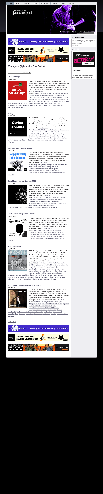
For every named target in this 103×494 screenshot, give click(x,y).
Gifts (50, 93)
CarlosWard (11, 107)
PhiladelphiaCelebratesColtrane (38, 169)
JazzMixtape (30, 103)
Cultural (60, 271)
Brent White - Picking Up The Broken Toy (24, 285)
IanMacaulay (46, 314)
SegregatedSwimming (61, 265)
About (18, 3)
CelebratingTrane (53, 169)
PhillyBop (32, 97)
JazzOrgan (61, 95)
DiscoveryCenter (29, 207)
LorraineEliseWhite (62, 314)
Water (31, 273)
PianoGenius (33, 138)
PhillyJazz (36, 93)
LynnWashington (57, 273)
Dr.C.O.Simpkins (58, 236)
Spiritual (46, 271)
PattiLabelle (32, 306)
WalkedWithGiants (40, 97)
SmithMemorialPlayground (42, 207)
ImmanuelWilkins (52, 234)
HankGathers (33, 134)
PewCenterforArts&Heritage (23, 279)
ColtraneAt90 (63, 164)
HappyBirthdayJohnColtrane (50, 164)
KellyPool (32, 267)
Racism (41, 271)
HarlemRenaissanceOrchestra (38, 308)
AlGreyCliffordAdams (35, 304)
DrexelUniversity (57, 312)
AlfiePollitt (59, 199)
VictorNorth (54, 203)
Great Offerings (14, 77)
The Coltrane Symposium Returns (21, 214)
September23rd (54, 171)
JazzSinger (43, 103)
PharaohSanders (20, 107)
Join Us (26, 3)
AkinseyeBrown (44, 275)
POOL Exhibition (14, 247)
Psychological (53, 271)
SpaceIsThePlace (63, 99)
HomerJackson (64, 130)
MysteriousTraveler (13, 103)
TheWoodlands (60, 238)
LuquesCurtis (30, 314)
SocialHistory (33, 265)
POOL (35, 263)
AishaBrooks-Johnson (14, 275)
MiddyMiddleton (42, 134)
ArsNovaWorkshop (50, 238)
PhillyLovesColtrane (47, 173)
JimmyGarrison (51, 105)
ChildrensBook (48, 312)
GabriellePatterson (46, 273)
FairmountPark (62, 203)
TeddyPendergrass (52, 134)
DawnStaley (61, 132)
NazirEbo (53, 314)
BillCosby (47, 132)
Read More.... (39, 91)
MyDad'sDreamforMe (21, 312)
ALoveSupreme (34, 105)
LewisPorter (23, 140)
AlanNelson (32, 201)
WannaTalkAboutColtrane (36, 171)
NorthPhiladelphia (34, 132)
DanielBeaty (32, 312)
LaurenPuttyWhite (13, 314)
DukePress (40, 99)
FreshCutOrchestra (53, 308)
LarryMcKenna (53, 95)
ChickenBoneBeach (43, 277)
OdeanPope (54, 132)
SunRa (46, 99)
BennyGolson (56, 101)
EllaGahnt (57, 103)
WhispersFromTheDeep (49, 269)
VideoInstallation (34, 271)
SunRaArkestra (53, 99)
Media (54, 3)
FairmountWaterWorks (50, 263)
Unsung (60, 136)
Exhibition (40, 263)
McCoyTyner (43, 105)
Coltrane (46, 171)
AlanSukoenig (15, 140)
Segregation (40, 265)
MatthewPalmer (21, 277)
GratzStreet (32, 136)
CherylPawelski (32, 140)
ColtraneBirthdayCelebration (49, 167)
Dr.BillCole (32, 238)
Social (64, 271)
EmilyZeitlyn (36, 273)
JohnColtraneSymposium (54, 230)
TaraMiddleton (53, 275)
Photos (63, 3)
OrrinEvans (39, 306)
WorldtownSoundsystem (36, 203)
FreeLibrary (22, 103)
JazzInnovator (41, 138)
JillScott (42, 132)
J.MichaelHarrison (34, 205)
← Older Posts (12, 322)
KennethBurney (12, 277)
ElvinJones (60, 105)
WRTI (9, 140)
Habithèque (11, 279)
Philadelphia (51, 302)
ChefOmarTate (40, 238)
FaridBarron (49, 236)
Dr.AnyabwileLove (34, 232)
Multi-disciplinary (50, 265)
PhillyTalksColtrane (59, 173)
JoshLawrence (38, 314)
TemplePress (33, 99)
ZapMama (66, 304)
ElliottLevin (47, 203)
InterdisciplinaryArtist (35, 269)
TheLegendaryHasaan (42, 136)
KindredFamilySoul (47, 304)
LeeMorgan (61, 134)
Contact (71, 3)
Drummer (37, 103)
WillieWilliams (47, 201)
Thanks (35, 130)
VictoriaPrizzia (60, 277)
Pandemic (47, 130)
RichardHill (39, 201)
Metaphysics (40, 140)
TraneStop (59, 232)
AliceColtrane (44, 232)
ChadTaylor (61, 234)
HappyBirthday (37, 164)
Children (59, 310)
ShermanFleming (34, 275)
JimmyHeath (50, 97)
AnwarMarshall (64, 101)
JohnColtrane (25, 105)
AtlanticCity (52, 277)
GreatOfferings (43, 93)
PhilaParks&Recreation (47, 205)
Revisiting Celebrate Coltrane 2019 (22, 181)
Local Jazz (45, 3)
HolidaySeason (54, 130)
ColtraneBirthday (34, 199)
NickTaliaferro (25, 275)
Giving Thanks (13, 114)
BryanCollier (39, 312)
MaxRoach (65, 138)
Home (10, 3)
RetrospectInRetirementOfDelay (54, 140)
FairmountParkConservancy (16, 207)
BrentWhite (42, 236)
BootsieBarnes (44, 95)
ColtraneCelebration (35, 173)
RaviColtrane (52, 232)
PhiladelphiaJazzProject (51, 267)
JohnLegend (58, 302)
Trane (39, 167)
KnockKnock (11, 312)
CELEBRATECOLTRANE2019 (42, 197)
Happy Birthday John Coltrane (20, 148)
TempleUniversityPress (61, 97)
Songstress (50, 103)
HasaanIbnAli (64, 93)
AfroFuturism (40, 101)
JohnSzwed (32, 101)
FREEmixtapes (43, 199)
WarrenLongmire (32, 277)
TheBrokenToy (52, 310)
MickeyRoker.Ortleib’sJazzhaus (38, 310)
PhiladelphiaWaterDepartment (40, 279)
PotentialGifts (56, 93)
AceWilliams (55, 201)
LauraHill (60, 275)
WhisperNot (47, 101)
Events (35, 3)
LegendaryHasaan (34, 95)
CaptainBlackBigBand (49, 306)
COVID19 (41, 130)
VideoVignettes (60, 269)
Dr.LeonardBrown (34, 234)
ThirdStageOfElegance (14, 105)
